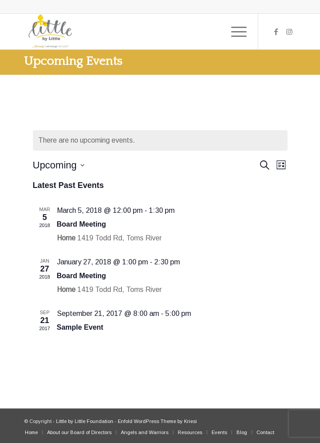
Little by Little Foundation (84, 421)
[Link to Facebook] (276, 32)
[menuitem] (31, 432)
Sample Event (80, 327)
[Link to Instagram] (289, 32)
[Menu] (234, 31)
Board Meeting (81, 224)
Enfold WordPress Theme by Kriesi (157, 421)
